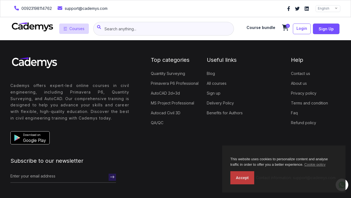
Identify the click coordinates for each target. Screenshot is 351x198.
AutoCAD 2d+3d (165, 93)
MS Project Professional (172, 103)
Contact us (300, 73)
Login (301, 28)
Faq (294, 112)
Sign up (326, 29)
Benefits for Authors (225, 112)
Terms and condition (309, 103)
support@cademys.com (81, 8)
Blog (211, 73)
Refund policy (303, 122)
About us (299, 83)
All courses (217, 83)
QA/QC (157, 122)
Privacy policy (303, 93)
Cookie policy (314, 164)
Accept (242, 178)
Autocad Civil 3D (165, 112)
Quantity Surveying (168, 73)
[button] (30, 137)
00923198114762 (32, 8)
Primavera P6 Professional (175, 83)
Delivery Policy (220, 103)
